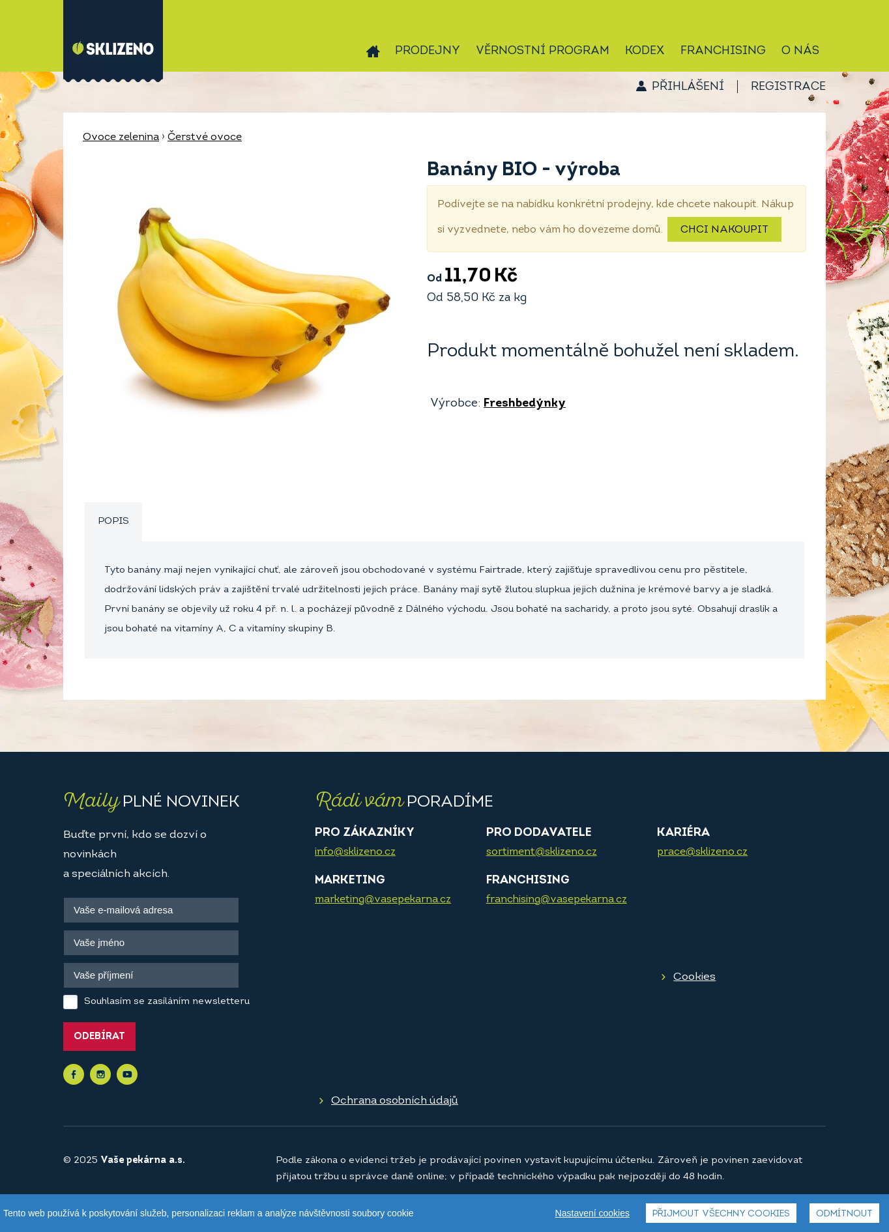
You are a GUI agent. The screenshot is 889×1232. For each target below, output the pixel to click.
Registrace (788, 87)
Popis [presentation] (113, 521)
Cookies (694, 976)
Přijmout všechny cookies (721, 1214)
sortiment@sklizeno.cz (541, 852)
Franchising (723, 51)
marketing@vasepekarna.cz (383, 900)
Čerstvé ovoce (205, 137)
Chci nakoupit (724, 230)
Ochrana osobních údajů (394, 1100)
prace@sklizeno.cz (702, 852)
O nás (800, 51)
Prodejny (427, 51)
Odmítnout (844, 1214)
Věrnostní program (542, 51)
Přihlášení (688, 87)
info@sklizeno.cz (355, 852)
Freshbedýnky (525, 403)
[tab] (113, 522)
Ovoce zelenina (121, 137)
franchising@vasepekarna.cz (556, 900)
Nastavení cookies (592, 1213)
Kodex (645, 51)
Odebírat (99, 1037)
